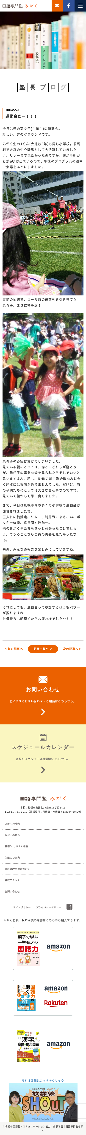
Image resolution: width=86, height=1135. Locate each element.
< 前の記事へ (14, 649)
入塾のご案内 (12, 857)
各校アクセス (12, 880)
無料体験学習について (17, 869)
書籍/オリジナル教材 (16, 846)
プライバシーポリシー (48, 907)
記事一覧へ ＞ (43, 649)
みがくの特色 (12, 835)
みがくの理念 (12, 824)
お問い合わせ (12, 891)
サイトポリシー (22, 907)
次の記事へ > (72, 649)
